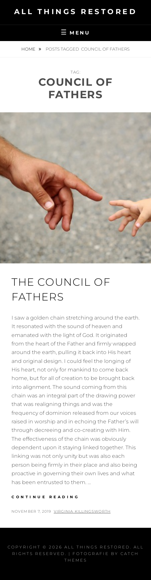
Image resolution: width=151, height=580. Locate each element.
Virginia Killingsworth (82, 511)
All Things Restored (75, 11)
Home (28, 49)
